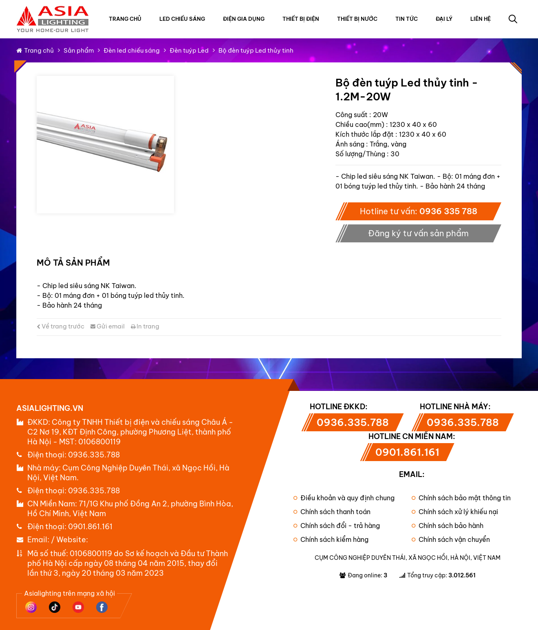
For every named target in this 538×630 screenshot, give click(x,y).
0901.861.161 (90, 526)
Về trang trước (60, 326)
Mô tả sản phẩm (73, 262)
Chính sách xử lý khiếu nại (455, 512)
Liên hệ (480, 19)
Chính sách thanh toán (331, 512)
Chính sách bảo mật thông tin (461, 498)
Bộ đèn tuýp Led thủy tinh (255, 50)
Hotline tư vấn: (418, 211)
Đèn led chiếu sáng (132, 50)
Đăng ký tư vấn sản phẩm (418, 233)
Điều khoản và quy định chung (344, 498)
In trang (145, 326)
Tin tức (406, 19)
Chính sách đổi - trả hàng (336, 525)
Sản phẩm (79, 50)
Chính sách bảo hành (447, 525)
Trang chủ (125, 19)
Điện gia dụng (244, 19)
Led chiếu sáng (182, 19)
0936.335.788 (94, 454)
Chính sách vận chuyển (451, 539)
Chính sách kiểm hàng (330, 539)
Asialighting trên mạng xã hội (69, 593)
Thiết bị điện (300, 19)
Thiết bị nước (357, 19)
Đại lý (444, 19)
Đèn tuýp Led (189, 50)
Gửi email (107, 326)
